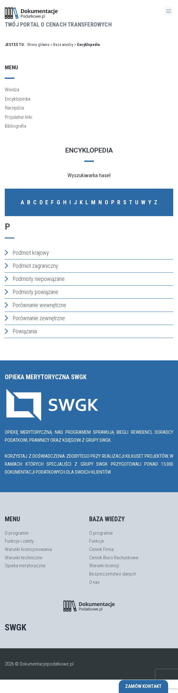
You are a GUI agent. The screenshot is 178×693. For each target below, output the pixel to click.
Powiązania (21, 331)
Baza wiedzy (63, 44)
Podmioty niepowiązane (35, 278)
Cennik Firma (101, 549)
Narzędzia (14, 108)
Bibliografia (15, 126)
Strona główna (38, 44)
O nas (94, 582)
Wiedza (12, 90)
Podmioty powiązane (31, 291)
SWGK (15, 627)
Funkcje (96, 541)
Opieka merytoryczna (25, 566)
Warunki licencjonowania (28, 549)
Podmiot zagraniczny (31, 265)
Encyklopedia (17, 99)
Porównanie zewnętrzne (35, 317)
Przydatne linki (18, 117)
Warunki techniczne (23, 558)
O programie (17, 533)
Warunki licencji (104, 566)
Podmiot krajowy (27, 252)
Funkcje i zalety (19, 541)
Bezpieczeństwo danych (112, 574)
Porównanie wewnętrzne (35, 304)
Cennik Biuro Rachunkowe (114, 558)
